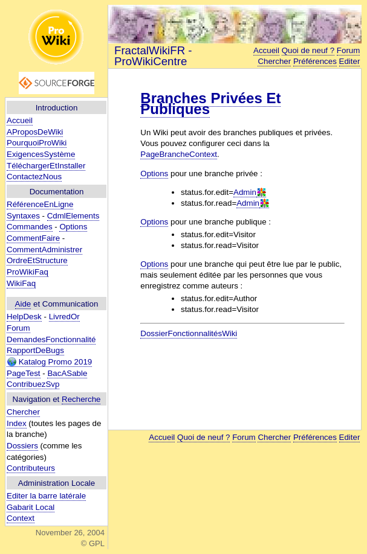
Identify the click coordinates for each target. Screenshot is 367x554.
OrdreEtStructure (37, 260)
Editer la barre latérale (46, 495)
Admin (244, 192)
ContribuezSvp (33, 384)
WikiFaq (21, 283)
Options (73, 226)
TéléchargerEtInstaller (46, 165)
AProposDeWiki (35, 131)
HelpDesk (24, 316)
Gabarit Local (30, 507)
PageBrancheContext (178, 154)
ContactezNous (34, 176)
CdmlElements (73, 215)
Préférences (315, 61)
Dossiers (22, 445)
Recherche (81, 399)
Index (17, 423)
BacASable (67, 373)
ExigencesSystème (41, 154)
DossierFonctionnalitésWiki (188, 333)
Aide (23, 303)
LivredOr (64, 316)
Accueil (20, 120)
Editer (349, 61)
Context (20, 518)
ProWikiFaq (27, 271)
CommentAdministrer (44, 249)
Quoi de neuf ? (308, 50)
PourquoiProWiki (37, 142)
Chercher (23, 411)
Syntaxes (23, 215)
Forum (18, 328)
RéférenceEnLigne (40, 204)
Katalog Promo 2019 (49, 362)
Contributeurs (31, 468)
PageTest (24, 373)
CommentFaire (33, 238)
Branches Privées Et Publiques (210, 103)
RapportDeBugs (35, 350)
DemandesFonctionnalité (51, 339)
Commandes (30, 226)
